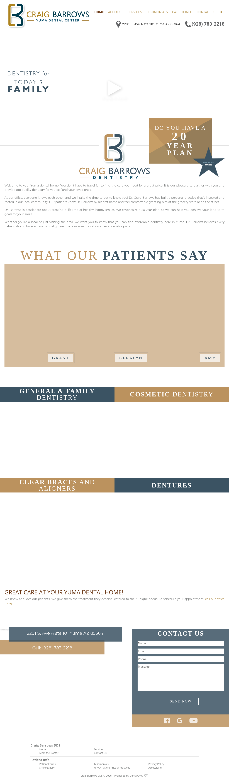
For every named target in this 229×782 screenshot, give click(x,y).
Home (99, 12)
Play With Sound (114, 90)
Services (135, 12)
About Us (115, 12)
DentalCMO (139, 775)
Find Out (208, 163)
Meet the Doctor (48, 753)
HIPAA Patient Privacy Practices (112, 767)
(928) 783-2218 (208, 24)
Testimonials (157, 12)
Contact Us (206, 12)
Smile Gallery (47, 767)
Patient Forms (47, 764)
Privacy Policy (156, 764)
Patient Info (182, 12)
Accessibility (155, 767)
